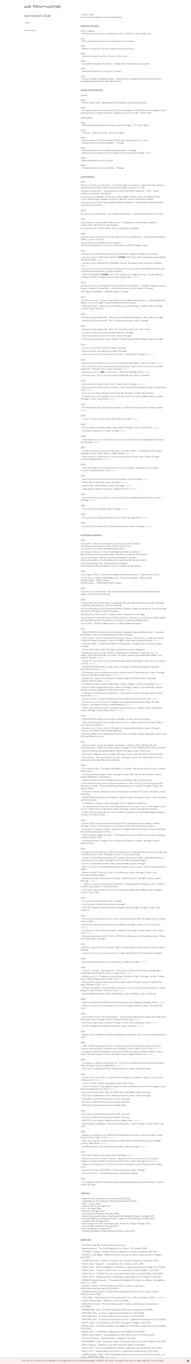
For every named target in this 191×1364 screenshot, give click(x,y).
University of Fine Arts (119, 1161)
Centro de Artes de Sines (124, 918)
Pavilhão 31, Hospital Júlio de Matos (128, 702)
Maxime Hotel (103, 719)
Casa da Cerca (102, 904)
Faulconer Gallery (141, 1005)
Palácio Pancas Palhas (135, 1140)
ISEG (118, 947)
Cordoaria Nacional (120, 1170)
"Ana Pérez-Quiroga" (91, 1245)
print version (30, 30)
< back (27, 22)
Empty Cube (111, 427)
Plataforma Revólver (111, 1026)
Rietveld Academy (110, 1173)
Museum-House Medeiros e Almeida (116, 884)
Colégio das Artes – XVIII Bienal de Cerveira (116, 835)
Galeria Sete (97, 1022)
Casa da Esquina (114, 962)
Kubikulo (154, 285)
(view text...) (161, 1297)
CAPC (93, 1083)
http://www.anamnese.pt (114, 1245)
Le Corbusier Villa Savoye (132, 768)
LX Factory (128, 976)
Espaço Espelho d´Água (137, 339)
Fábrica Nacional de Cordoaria (125, 1135)
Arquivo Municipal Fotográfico (128, 317)
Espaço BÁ (110, 418)
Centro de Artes (122, 722)
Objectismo (106, 351)
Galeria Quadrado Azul (122, 375)
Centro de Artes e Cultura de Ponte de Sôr (122, 953)
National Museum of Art (143, 497)
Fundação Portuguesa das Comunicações (109, 791)
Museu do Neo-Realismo (108, 387)
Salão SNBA (141, 889)
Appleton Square (148, 396)
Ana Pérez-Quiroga (42, 6)
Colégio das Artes (100, 754)
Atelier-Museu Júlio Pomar (150, 707)
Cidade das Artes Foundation (119, 780)
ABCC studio (107, 666)
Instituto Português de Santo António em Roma (118, 698)
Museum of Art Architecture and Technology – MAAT (123, 306)
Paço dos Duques (109, 930)
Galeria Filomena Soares (109, 517)
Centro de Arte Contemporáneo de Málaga (129, 812)
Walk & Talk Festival (113, 829)
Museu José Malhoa (108, 797)
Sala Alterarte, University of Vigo (118, 467)
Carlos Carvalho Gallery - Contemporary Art (135, 450)
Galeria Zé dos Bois (114, 1146)
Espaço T (119, 407)
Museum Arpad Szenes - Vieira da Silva (115, 693)
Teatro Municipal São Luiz (99, 655)
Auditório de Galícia (104, 1034)
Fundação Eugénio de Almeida (127, 678)
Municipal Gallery (107, 750)
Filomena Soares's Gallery (123, 1068)
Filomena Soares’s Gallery (123, 1095)
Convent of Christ (108, 335)
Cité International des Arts (126, 329)
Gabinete (109, 291)
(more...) (100, 259)
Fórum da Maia (156, 1063)
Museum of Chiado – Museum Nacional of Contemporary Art (108, 786)
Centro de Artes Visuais (91, 1054)
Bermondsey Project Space (107, 684)
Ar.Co (114, 1164)
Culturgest (101, 1123)
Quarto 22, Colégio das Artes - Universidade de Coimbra (121, 275)
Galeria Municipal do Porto (102, 687)
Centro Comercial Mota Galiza (111, 661)
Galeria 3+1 (98, 430)
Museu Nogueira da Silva (107, 393)
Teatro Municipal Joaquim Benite (151, 257)
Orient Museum (121, 872)
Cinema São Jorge (117, 982)
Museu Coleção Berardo (138, 672)
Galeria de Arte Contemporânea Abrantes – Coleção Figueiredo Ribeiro (123, 301)
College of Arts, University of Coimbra (117, 840)
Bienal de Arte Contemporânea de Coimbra (132, 823)
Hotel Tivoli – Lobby (112, 384)
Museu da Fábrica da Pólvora (126, 1086)
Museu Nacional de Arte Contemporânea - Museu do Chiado (123, 937)
